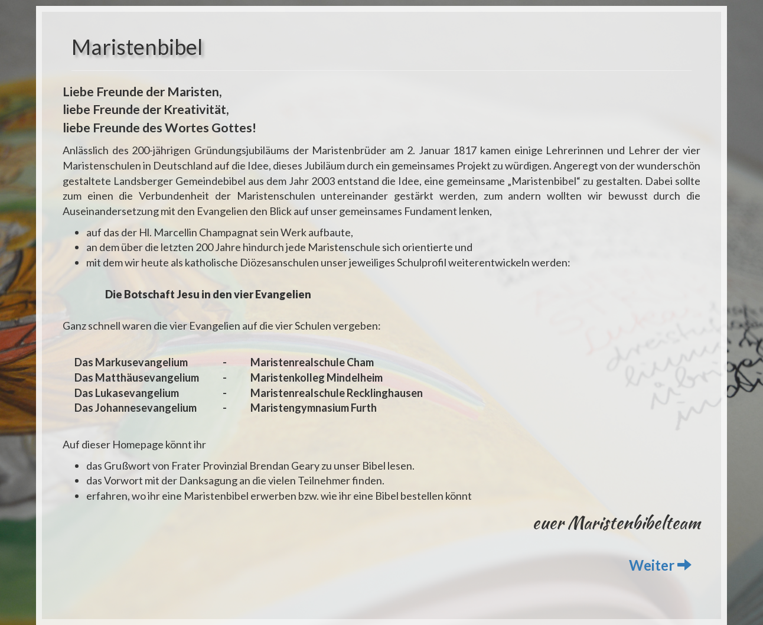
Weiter (660, 565)
